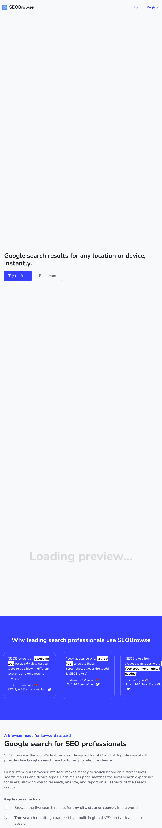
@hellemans (98, 684)
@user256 (128, 689)
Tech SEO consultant (80, 684)
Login (138, 7)
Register (153, 7)
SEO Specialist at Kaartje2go (26, 690)
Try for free (17, 275)
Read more (48, 275)
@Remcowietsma (49, 689)
